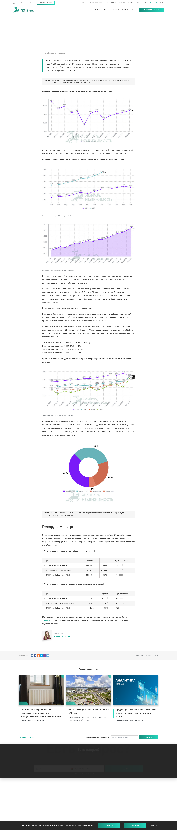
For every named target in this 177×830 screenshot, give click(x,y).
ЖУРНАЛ (122, 2)
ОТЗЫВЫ (141, 2)
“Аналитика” (47, 620)
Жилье (115, 10)
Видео (106, 10)
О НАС (130, 2)
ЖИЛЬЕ (84, 2)
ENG (162, 3)
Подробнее (153, 825)
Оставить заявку (151, 10)
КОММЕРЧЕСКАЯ (96, 2)
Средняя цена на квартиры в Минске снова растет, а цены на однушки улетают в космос (136, 713)
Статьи (97, 10)
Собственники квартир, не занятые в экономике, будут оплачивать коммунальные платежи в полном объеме (41, 713)
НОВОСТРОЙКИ (110, 2)
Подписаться (148, 737)
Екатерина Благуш (62, 636)
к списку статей (27, 737)
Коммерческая (128, 10)
